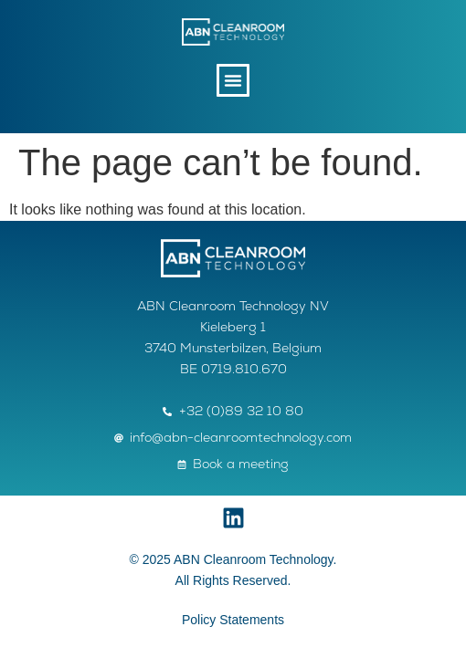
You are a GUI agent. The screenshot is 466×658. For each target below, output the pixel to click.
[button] (233, 80)
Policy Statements (233, 619)
